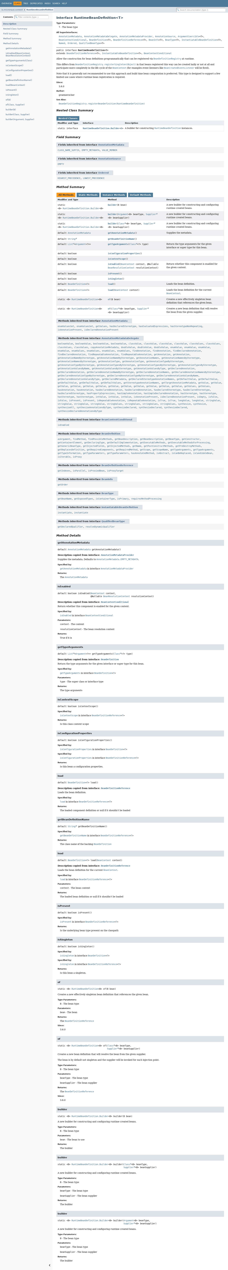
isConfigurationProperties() (19, 70)
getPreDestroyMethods (188, 446)
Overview (7, 3)
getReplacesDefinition (71, 449)
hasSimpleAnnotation (129, 393)
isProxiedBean (96, 470)
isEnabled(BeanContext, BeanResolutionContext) (18, 54)
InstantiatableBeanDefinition (199, 40)
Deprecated (36, 3)
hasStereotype (188, 393)
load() (9, 75)
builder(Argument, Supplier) (20, 119)
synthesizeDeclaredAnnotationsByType (80, 411)
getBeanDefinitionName (121, 239)
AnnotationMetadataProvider (136, 36)
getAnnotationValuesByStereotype (111, 368)
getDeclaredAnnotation (181, 368)
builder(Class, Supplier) (18, 114)
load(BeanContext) (15, 85)
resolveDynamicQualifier (100, 526)
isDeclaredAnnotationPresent (101, 329)
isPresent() (11, 90)
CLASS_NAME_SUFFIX (68, 150)
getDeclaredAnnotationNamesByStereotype (196, 372)
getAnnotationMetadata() (19, 48)
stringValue (213, 400)
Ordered (72, 43)
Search (56, 3)
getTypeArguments (118, 244)
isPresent (113, 273)
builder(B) (11, 109)
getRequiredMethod (126, 449)
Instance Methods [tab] (114, 195)
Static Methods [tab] (88, 195)
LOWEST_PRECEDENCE (93, 178)
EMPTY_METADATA (90, 150)
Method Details (11, 43)
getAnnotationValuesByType (149, 368)
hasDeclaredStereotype (123, 326)
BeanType (170, 40)
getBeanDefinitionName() (19, 80)
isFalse (212, 397)
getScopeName (160, 449)
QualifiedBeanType (90, 43)
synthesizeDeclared (124, 407)
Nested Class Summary (15, 29)
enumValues (78, 350)
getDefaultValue (186, 379)
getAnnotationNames (147, 358)
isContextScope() (14, 65)
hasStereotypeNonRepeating (186, 326)
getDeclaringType (94, 442)
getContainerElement (70, 442)
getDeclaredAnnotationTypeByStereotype (81, 375)
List (70, 244)
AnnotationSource (165, 36)
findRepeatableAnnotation (103, 354)
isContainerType (105, 498)
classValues (196, 343)
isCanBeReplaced (181, 453)
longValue (183, 400)
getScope (145, 449)
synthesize (184, 404)
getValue (203, 382)
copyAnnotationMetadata (104, 347)
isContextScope (117, 259)
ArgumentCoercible (188, 36)
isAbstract (162, 453)
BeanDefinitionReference (127, 40)
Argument (123, 214)
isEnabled (113, 264)
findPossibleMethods (100, 439)
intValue (101, 397)
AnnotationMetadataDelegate (100, 36)
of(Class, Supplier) (15, 104)
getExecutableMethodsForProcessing (189, 442)
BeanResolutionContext (121, 267)
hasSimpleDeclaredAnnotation (161, 393)
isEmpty (201, 397)
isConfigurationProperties (123, 253)
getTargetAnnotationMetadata (179, 382)
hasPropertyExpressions (101, 393)
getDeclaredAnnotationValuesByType (78, 379)
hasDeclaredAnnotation (109, 390)
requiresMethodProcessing (146, 498)
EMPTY (61, 164)
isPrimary (123, 498)
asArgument (64, 439)
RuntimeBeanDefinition (39, 10)
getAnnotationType (109, 361)
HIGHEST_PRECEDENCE (69, 178)
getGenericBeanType (69, 446)
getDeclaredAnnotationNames (152, 372)
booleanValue (65, 343)
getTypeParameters (93, 453)
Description (9, 24)
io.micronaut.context (12, 10)
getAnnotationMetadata (121, 233)
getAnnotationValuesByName (73, 368)
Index (47, 3)
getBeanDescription (126, 439)
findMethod (79, 439)
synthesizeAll (66, 407)
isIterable (64, 457)
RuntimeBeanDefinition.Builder (101, 128)
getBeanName (65, 498)
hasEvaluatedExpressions (153, 326)
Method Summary (12, 38)
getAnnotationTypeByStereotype (164, 361)
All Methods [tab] (65, 195)
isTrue (161, 400)
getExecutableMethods (152, 442)
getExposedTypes (83, 498)
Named (62, 43)
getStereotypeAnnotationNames (141, 382)
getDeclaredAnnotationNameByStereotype (110, 372)
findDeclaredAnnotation (187, 350)
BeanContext (127, 264)
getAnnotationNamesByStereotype (181, 358)
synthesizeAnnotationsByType (94, 407)
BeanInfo (154, 40)
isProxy (77, 457)
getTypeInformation (69, 453)
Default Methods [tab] (140, 195)
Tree (25, 3)
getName (136, 446)
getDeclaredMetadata (114, 379)
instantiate (65, 512)
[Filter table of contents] (31, 17)
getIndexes (64, 470)
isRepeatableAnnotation (111, 400)
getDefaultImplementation (122, 442)
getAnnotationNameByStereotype (76, 358)
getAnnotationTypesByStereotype (116, 365)
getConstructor (191, 439)
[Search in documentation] (201, 10)
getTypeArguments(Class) (19, 60)
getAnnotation (162, 354)
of (109, 299)
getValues (101, 326)
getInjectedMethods (118, 446)
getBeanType (172, 439)
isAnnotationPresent (70, 329)
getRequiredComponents (100, 449)
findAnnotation (141, 350)
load (110, 284)
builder (112, 205)
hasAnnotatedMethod (142, 453)
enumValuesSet (66, 326)
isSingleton (115, 279)
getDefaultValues (111, 382)
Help (64, 3)
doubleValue (128, 347)
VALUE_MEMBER (109, 150)
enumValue (176, 347)
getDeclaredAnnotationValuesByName (177, 375)
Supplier (151, 214)
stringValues (114, 404)
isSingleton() (12, 95)
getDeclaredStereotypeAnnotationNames (151, 379)
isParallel (79, 470)
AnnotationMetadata (70, 36)
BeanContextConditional (73, 40)
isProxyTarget (115, 470)
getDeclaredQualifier (70, 526)
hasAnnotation (66, 390)
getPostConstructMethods (158, 446)
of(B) (8, 100)
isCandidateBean (202, 453)
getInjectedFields (93, 446)
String (71, 239)
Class (121, 223)
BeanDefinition (98, 40)
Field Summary (11, 33)
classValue (135, 343)
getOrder (63, 484)
